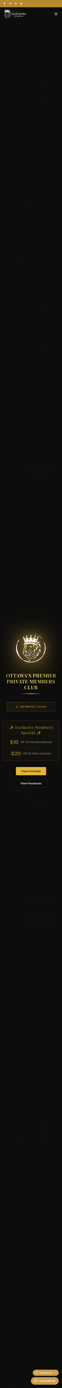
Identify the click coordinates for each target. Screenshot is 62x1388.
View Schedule (31, 771)
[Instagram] (10, 3)
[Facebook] (4, 3)
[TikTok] (21, 3)
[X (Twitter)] (16, 3)
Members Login (31, 707)
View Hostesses (31, 783)
